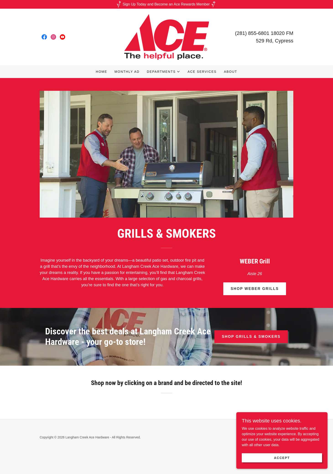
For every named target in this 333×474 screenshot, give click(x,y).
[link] (44, 37)
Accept (282, 457)
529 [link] (260, 41)
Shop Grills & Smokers (251, 337)
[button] (163, 71)
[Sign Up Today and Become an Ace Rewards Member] (166, 4)
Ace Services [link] (201, 71)
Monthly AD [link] (127, 71)
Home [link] (101, 71)
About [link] (230, 71)
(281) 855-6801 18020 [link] (260, 33)
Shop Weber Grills (255, 289)
